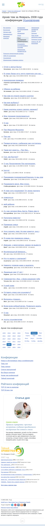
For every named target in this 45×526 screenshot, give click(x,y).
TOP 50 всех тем (7, 390)
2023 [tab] (14, 333)
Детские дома (7, 32)
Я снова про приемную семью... (17, 238)
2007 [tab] (14, 344)
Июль (26, 338)
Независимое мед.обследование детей (22, 29)
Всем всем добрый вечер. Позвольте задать (22, 306)
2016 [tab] (9, 339)
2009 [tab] (4, 344)
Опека (19, 35)
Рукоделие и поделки (12, 422)
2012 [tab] (9, 341)
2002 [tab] (18, 347)
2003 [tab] (14, 347)
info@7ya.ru (4, 502)
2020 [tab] (9, 336)
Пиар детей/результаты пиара (36, 36)
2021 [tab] (4, 336)
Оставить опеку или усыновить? (17, 292)
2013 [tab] (4, 341)
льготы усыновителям (13, 319)
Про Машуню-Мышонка (14, 130)
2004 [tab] (9, 347)
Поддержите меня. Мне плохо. (17, 184)
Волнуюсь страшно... (12, 299)
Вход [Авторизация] (41, 4)
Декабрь (40, 341)
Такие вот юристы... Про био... (16, 150)
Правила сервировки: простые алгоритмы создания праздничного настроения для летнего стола (21, 427)
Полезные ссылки (36, 39)
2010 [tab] (18, 341)
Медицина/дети (7, 34)
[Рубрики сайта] (3, 5)
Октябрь (27, 341)
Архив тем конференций (9, 375)
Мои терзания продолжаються (16, 116)
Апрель (28, 335)
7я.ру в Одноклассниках (21, 505)
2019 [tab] (14, 336)
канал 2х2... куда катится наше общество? (13, 479)
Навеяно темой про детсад (9, 462)
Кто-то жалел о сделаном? (15, 258)
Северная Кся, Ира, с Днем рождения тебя (22, 279)
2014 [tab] (18, 339)
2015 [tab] (14, 339)
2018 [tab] (18, 336)
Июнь (39, 335)
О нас (6, 123)
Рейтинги (3, 507)
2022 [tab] (18, 333)
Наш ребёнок (14, 507)
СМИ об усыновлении (9, 55)
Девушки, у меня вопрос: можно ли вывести (22, 245)
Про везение (4, 472)
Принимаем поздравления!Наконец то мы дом (23, 177)
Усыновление (31, 20)
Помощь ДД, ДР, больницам (36, 42)
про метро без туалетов (8, 477)
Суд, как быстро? (11, 157)
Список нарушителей (8, 369)
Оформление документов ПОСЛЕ (35, 29)
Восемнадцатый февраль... (15, 252)
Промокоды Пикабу (24, 502)
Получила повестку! (12, 218)
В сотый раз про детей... (8, 467)
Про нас (7, 136)
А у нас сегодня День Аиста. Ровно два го (21, 211)
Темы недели (5, 366)
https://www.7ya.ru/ (13, 502)
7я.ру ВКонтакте (18, 505)
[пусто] (6, 170)
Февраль (34, 333)
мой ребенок (9, 204)
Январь (27, 333)
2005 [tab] (4, 347)
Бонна (8, 507)
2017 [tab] (4, 339)
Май (34, 335)
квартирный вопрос (6, 460)
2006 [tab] (18, 344)
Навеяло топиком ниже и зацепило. (19, 265)
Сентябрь (39, 338)
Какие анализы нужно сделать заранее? (21, 109)
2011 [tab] (14, 341)
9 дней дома (9, 286)
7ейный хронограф (7, 378)
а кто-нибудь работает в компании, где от (13, 469)
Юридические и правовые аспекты (13, 60)
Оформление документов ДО (21, 50)
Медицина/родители (6, 37)
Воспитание (6, 30)
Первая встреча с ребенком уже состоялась (22, 143)
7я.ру (25, 505)
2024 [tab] (9, 333)
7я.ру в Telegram (12, 505)
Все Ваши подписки (8, 372)
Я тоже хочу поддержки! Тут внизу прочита (22, 191)
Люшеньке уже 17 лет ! (13, 272)
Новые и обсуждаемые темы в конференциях (17, 360)
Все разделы (7, 27)
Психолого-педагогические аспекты (13, 53)
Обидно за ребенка (12, 89)
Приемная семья (11, 225)
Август (32, 338)
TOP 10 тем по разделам (9, 387)
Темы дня (4, 363)
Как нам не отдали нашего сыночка (18, 96)
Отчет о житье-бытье (13, 67)
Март (40, 333)
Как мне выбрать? (11, 103)
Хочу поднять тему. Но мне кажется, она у (21, 231)
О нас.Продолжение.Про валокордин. (20, 164)
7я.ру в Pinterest (15, 505)
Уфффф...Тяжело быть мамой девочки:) (13, 482)
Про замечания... (6, 464)
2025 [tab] (4, 333)
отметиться (8, 197)
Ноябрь (33, 341)
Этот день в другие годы (9, 485)
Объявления (21, 33)
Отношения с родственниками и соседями (22, 45)
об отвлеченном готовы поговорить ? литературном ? (17, 474)
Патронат (34, 33)
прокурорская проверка (14, 80)
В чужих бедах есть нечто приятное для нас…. (23, 74)
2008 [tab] (9, 344)
